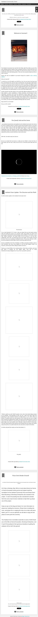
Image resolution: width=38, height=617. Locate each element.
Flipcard (6, 4)
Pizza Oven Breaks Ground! (20, 475)
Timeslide (29, 4)
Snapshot (24, 4)
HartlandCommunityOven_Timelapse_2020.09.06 (11, 176)
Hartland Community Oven (25, 19)
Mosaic (15, 4)
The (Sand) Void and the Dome (20, 120)
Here (23, 15)
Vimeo (28, 176)
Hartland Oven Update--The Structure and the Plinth (20, 192)
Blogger (23, 616)
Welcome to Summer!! (20, 33)
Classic (2, 4)
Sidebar (19, 4)
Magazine (11, 4)
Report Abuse (27, 616)
